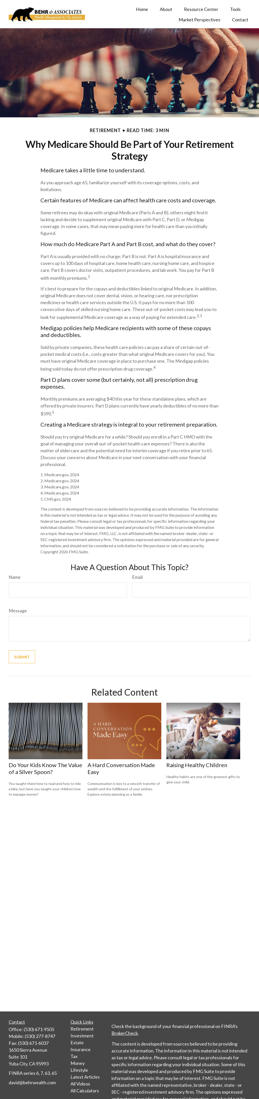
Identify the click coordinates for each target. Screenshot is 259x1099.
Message (18, 610)
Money (77, 1063)
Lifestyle (79, 1070)
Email (137, 577)
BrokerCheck (124, 1033)
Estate (77, 1042)
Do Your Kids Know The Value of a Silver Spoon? (45, 768)
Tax (74, 1056)
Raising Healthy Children (196, 765)
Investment (82, 1035)
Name (15, 577)
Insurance (80, 1049)
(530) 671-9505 (39, 1029)
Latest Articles (85, 1077)
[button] (142, 9)
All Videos (80, 1084)
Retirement (82, 1029)
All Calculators (84, 1090)
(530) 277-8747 (40, 1036)
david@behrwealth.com (32, 1082)
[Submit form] (22, 656)
